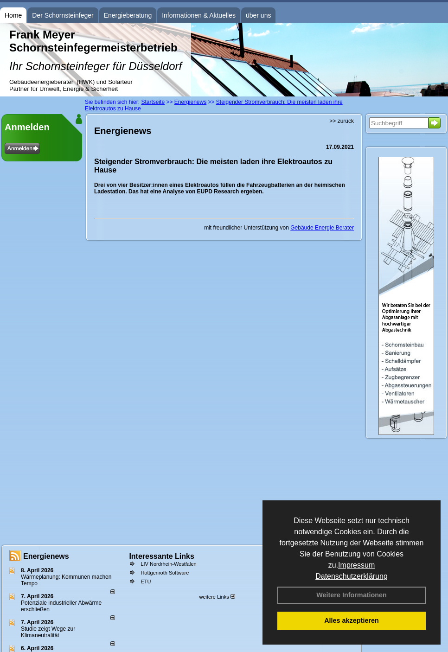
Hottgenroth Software (165, 572)
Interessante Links (161, 556)
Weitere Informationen (351, 595)
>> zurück (341, 121)
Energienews (46, 556)
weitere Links (217, 597)
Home (13, 15)
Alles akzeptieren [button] (351, 620)
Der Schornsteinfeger (62, 15)
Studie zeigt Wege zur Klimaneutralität (48, 632)
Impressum (356, 565)
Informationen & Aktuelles (199, 15)
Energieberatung (128, 15)
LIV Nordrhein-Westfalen (168, 564)
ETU (146, 581)
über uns (258, 15)
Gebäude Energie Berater (322, 227)
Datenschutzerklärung (351, 576)
